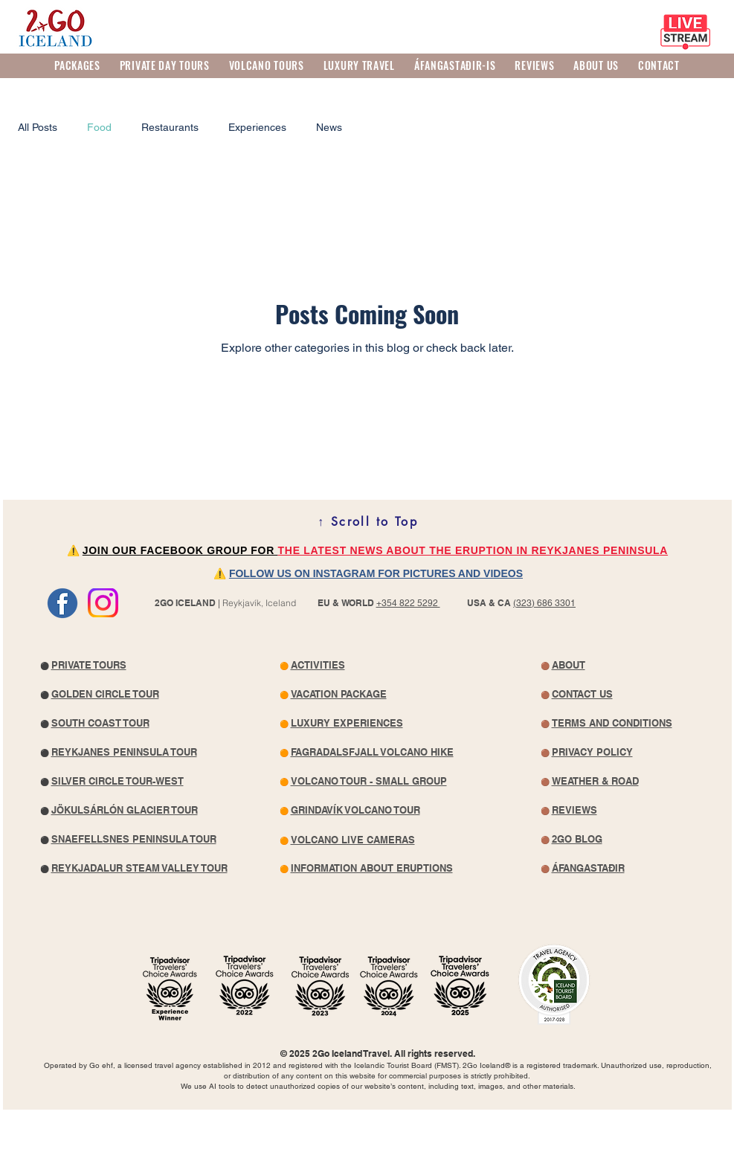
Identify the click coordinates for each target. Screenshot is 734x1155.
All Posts (37, 127)
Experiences (257, 127)
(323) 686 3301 (544, 603)
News (329, 127)
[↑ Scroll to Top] (368, 521)
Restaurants (170, 127)
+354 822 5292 (408, 603)
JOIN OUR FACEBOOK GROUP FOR (180, 550)
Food (99, 127)
